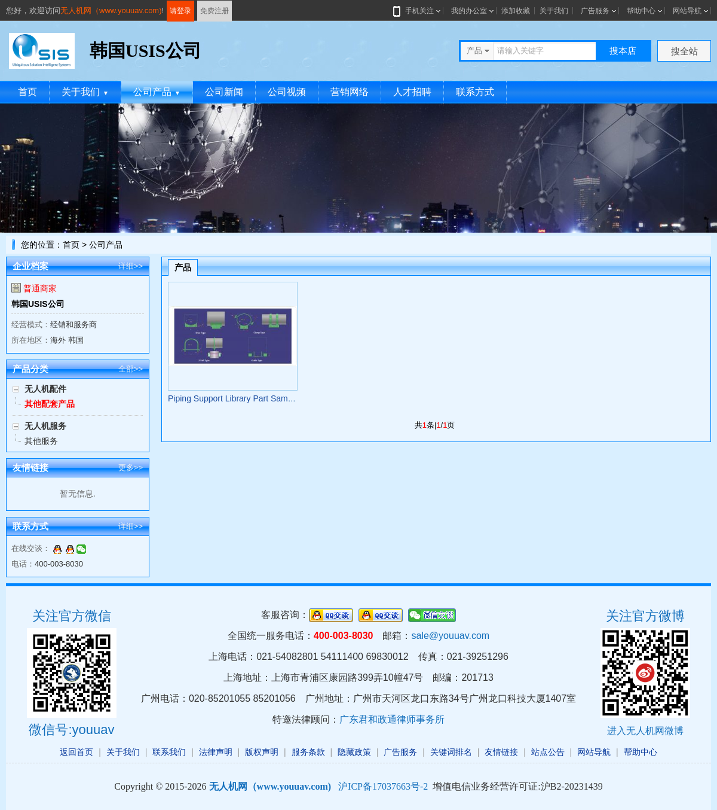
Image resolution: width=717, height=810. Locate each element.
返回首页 (76, 752)
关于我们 (554, 11)
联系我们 (169, 752)
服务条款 (308, 752)
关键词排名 (451, 752)
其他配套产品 (49, 404)
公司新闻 (224, 92)
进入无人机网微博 (645, 731)
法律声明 (215, 752)
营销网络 (349, 92)
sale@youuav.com (450, 636)
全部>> (130, 368)
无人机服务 (45, 426)
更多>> (130, 467)
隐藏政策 (354, 752)
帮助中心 (641, 11)
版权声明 (261, 752)
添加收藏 (515, 11)
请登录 (180, 11)
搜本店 (622, 50)
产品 (182, 267)
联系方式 (475, 92)
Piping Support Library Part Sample (233, 398)
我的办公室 (469, 11)
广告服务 (595, 11)
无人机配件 (45, 389)
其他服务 (41, 441)
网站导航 (687, 11)
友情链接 (501, 752)
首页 (27, 92)
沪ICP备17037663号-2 (383, 786)
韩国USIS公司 (38, 304)
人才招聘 (412, 92)
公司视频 (287, 92)
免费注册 (214, 11)
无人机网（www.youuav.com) (111, 10)
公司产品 (156, 92)
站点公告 (548, 752)
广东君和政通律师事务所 (392, 719)
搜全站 (684, 51)
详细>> (130, 265)
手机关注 (417, 11)
